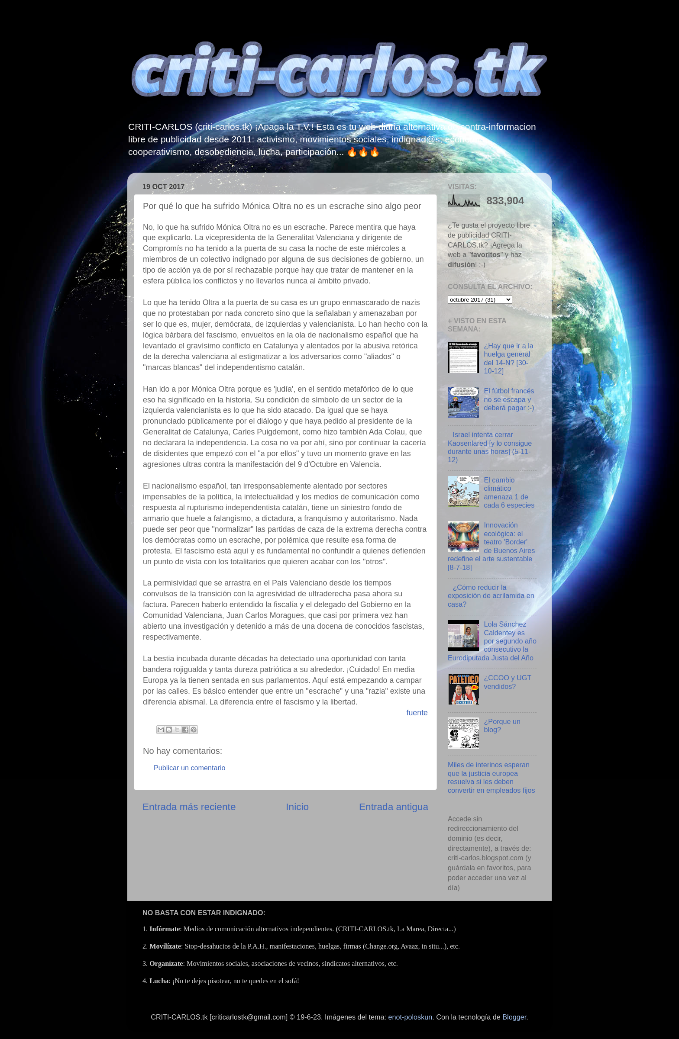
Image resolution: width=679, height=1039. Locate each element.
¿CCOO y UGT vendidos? (507, 682)
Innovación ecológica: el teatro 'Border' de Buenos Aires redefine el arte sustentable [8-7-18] (491, 546)
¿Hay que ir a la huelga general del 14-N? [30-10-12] (508, 358)
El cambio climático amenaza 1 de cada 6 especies (509, 492)
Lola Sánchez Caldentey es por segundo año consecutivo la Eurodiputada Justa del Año (492, 641)
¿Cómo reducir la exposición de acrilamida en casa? (491, 595)
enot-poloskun (410, 1017)
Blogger (514, 1017)
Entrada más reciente (189, 806)
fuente (417, 712)
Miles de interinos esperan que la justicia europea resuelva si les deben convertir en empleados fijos (491, 777)
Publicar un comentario (190, 768)
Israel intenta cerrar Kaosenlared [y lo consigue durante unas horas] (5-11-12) (490, 447)
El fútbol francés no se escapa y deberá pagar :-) (509, 399)
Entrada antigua (393, 806)
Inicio (297, 806)
